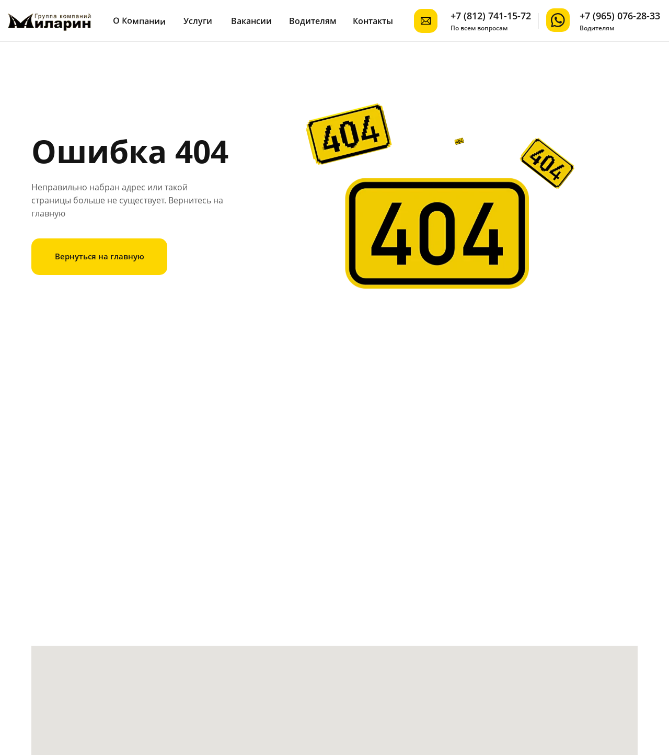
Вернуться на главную (99, 256)
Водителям (313, 21)
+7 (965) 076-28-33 (620, 15)
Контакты (373, 21)
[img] (558, 20)
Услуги (197, 21)
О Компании (139, 21)
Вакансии (251, 21)
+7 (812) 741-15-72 (491, 15)
